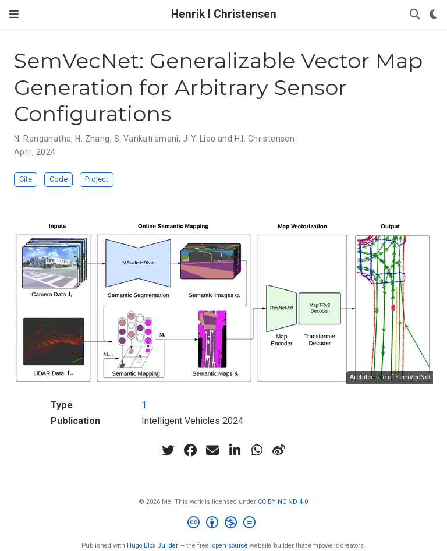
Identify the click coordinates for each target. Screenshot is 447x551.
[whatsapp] (256, 450)
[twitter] (168, 450)
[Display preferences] (434, 15)
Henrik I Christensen (223, 14)
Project (96, 179)
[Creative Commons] (223, 524)
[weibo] (279, 450)
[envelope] (212, 450)
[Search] (415, 15)
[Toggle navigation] (14, 14)
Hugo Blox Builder (152, 545)
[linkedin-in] (234, 450)
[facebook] (190, 450)
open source (230, 545)
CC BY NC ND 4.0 (283, 502)
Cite (25, 179)
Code (58, 179)
